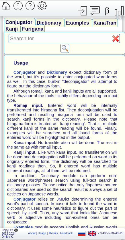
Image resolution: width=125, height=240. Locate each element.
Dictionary (50, 23)
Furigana (32, 29)
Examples (78, 23)
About (32, 233)
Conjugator (19, 22)
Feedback (66, 233)
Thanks (53, 233)
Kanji (12, 29)
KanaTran (104, 23)
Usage (42, 233)
